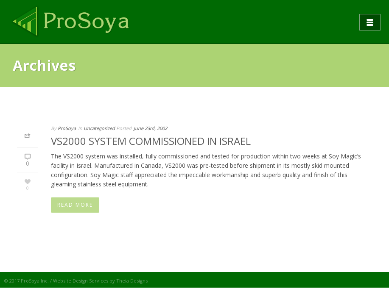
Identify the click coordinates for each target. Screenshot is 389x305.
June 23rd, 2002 (150, 128)
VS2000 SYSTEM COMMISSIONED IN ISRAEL (151, 141)
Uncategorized (99, 128)
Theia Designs (132, 280)
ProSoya (67, 128)
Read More (75, 204)
